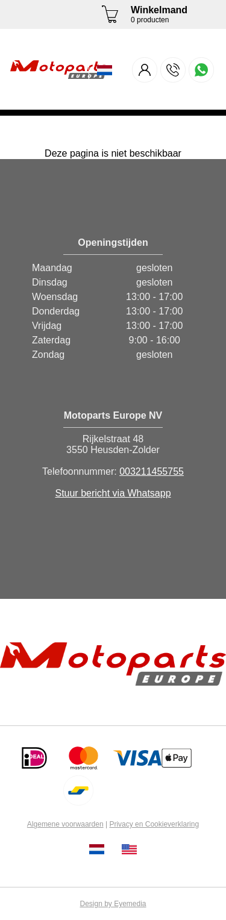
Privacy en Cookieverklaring (154, 824)
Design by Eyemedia (113, 904)
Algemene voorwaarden (65, 824)
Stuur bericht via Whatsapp (113, 493)
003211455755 (151, 471)
